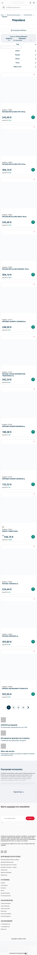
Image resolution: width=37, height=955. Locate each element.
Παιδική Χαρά (4, 869)
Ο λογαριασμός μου (5, 924)
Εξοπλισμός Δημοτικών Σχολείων (9, 864)
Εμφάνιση (9, 38)
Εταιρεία (3, 882)
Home (2, 15)
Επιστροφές (4, 911)
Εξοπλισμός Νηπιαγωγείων (14, 15)
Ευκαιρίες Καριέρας (5, 893)
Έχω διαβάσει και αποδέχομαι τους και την (18, 823)
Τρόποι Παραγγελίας (6, 903)
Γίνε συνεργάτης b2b (6, 895)
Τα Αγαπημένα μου (5, 926)
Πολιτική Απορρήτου (19, 824)
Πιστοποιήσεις (4, 885)
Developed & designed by (18, 953)
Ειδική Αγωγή (4, 875)
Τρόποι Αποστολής (5, 908)
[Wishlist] (34, 74)
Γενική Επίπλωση (28, 15)
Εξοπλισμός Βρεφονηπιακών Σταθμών (10, 859)
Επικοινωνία (4, 929)
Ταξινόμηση (22, 38)
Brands (2, 890)
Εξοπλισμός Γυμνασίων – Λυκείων (9, 867)
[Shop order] (22, 40)
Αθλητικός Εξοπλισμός (6, 872)
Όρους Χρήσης (28, 822)
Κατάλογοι (3, 887)
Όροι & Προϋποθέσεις (6, 913)
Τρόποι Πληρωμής (5, 906)
